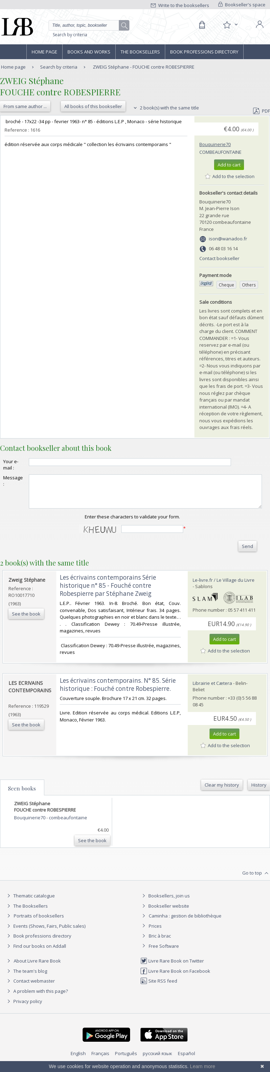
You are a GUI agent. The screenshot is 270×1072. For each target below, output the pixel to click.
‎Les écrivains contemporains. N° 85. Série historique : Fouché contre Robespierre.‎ (118, 691)
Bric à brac (160, 942)
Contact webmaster (30, 987)
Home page (44, 52)
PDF (261, 111)
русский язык (157, 1060)
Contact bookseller (219, 258)
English (78, 1060)
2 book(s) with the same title (165, 108)
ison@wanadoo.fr (228, 238)
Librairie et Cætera (212, 689)
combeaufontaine (220, 152)
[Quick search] (89, 25)
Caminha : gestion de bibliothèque (185, 922)
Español (186, 1060)
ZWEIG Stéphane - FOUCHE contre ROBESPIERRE (143, 67)
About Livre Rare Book (37, 967)
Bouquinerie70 (215, 144)
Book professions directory (204, 52)
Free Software (164, 952)
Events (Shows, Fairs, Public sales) (45, 932)
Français (100, 1060)
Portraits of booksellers (39, 922)
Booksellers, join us (165, 902)
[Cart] (202, 25)
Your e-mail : (10, 464)
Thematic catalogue (30, 902)
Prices (155, 932)
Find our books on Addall (35, 952)
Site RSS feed (158, 987)
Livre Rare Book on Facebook (175, 977)
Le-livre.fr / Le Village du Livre (224, 586)
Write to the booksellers (180, 5)
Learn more (202, 1066)
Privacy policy (23, 1007)
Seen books (22, 794)
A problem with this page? (36, 997)
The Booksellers (140, 52)
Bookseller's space (241, 4)
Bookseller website (164, 912)
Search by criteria (70, 35)
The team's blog (26, 977)
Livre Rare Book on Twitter (172, 967)
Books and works (89, 52)
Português (126, 1060)
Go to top (256, 879)
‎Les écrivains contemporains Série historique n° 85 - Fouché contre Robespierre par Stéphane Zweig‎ (108, 592)
